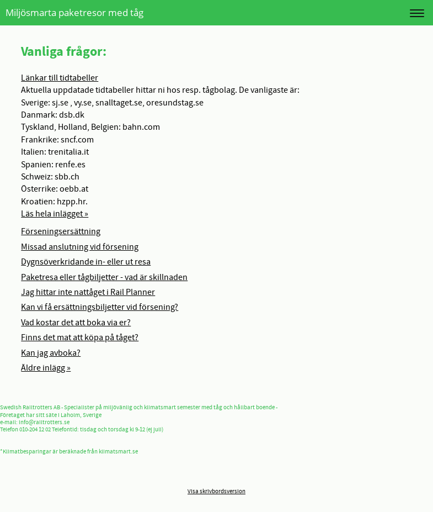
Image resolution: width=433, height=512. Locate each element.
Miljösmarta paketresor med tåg (74, 12)
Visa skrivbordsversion (216, 491)
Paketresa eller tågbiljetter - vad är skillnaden (104, 277)
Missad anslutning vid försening (79, 246)
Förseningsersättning (60, 231)
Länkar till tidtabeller (59, 77)
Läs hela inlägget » (54, 213)
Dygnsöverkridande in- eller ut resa (86, 261)
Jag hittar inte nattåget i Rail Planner (88, 292)
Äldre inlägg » (46, 367)
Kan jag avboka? (51, 352)
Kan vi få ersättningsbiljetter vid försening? (99, 307)
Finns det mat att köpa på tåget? (79, 337)
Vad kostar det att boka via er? (76, 322)
